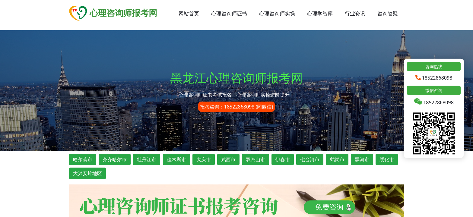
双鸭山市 (255, 159)
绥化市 (386, 159)
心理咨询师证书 (229, 13)
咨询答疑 (387, 13)
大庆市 (203, 159)
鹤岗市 (337, 159)
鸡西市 (228, 159)
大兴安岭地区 (87, 173)
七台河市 (309, 159)
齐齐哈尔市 (115, 159)
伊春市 (282, 159)
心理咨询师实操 (277, 13)
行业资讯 (355, 13)
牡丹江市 (146, 159)
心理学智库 (320, 13)
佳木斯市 (176, 159)
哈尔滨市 (82, 159)
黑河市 (362, 159)
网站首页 (189, 13)
